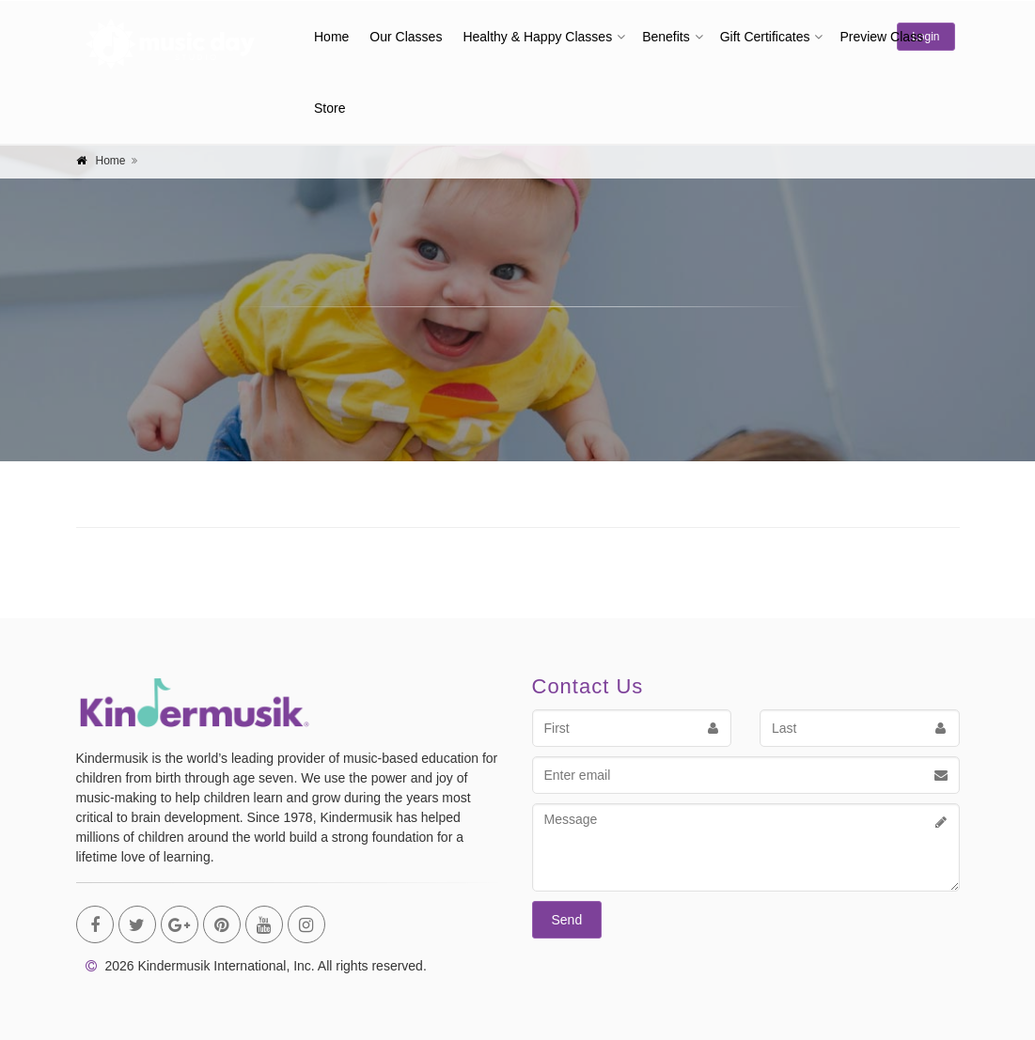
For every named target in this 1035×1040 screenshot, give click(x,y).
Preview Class (881, 36)
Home (331, 36)
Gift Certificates (765, 36)
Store (329, 108)
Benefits (666, 36)
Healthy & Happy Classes (537, 36)
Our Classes (405, 36)
